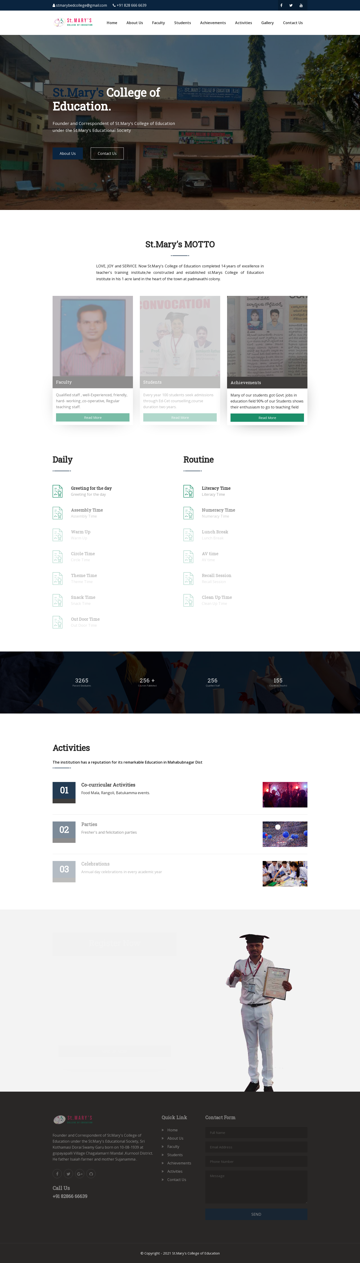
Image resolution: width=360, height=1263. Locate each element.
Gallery (267, 22)
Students (182, 22)
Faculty (158, 22)
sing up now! (114, 1051)
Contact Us (293, 22)
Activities (243, 22)
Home (112, 22)
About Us (135, 22)
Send (256, 1214)
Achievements (213, 22)
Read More (93, 417)
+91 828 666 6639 (131, 5)
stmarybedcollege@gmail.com (81, 5)
